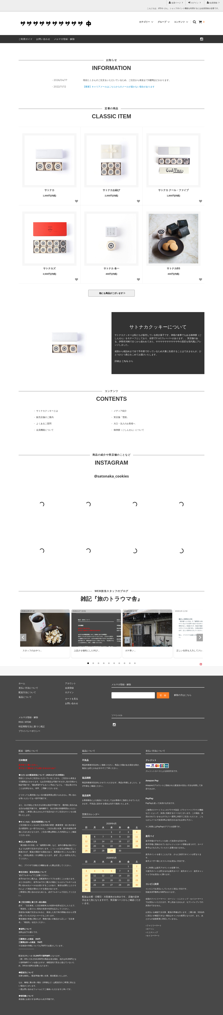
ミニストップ (152, 932)
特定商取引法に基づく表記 (32, 726)
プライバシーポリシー (29, 731)
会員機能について (45, 430)
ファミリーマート (154, 925)
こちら (125, 361)
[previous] (23, 637)
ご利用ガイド (26, 39)
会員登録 (213, 2)
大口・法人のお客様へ (124, 423)
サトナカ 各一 (111, 268)
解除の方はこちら (182, 695)
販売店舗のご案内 (45, 417)
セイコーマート (153, 936)
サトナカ (49, 190)
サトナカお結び (111, 190)
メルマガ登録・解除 (64, 39)
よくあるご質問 (43, 423)
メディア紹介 (120, 411)
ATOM (28, 722)
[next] (200, 637)
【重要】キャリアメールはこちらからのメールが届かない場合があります (119, 86)
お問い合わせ (43, 39)
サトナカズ (49, 268)
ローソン (150, 929)
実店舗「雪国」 (121, 417)
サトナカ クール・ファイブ (173, 190)
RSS (21, 722)
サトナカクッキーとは (47, 411)
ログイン (195, 2)
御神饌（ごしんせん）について (129, 430)
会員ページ (176, 2)
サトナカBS (173, 268)
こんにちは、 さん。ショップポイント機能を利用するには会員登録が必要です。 (183, 8)
